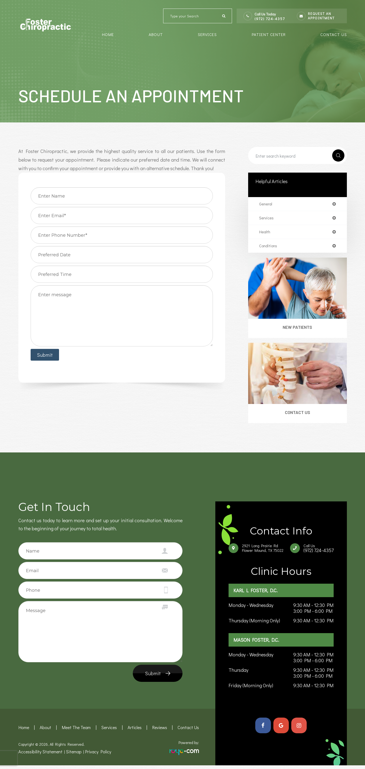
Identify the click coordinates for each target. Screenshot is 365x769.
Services (109, 731)
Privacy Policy (92, 755)
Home (108, 34)
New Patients (297, 329)
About (45, 731)
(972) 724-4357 (270, 18)
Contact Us (333, 34)
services (267, 218)
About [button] (156, 34)
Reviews (161, 731)
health (265, 233)
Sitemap (69, 755)
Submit (153, 677)
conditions (269, 247)
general (266, 204)
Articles (135, 731)
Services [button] (207, 34)
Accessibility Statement (38, 755)
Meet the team (76, 731)
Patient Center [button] (269, 34)
